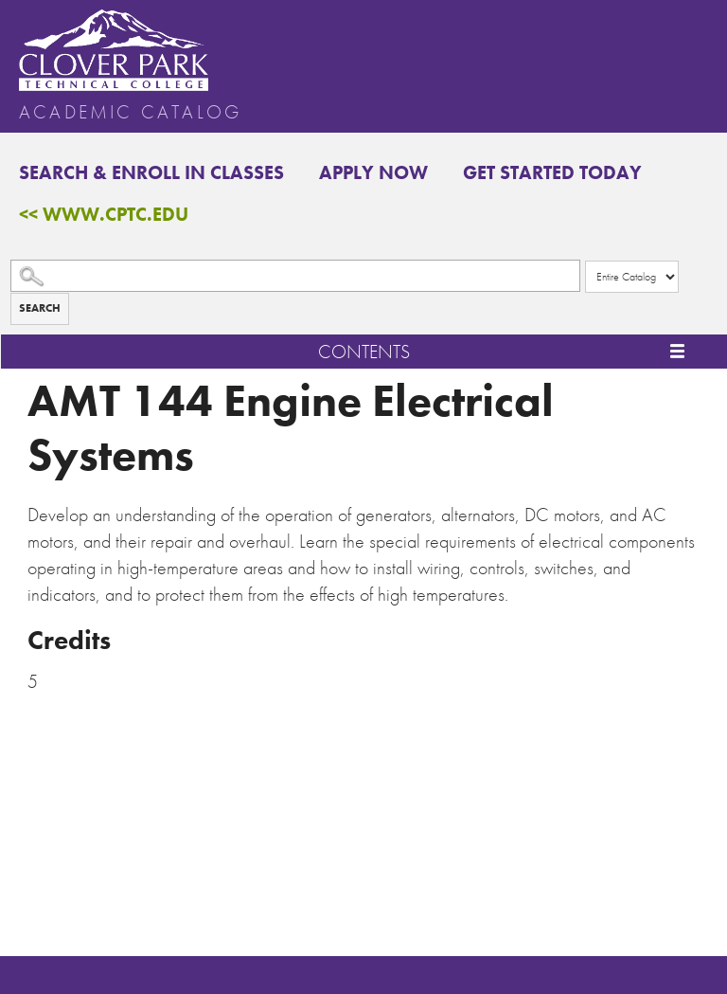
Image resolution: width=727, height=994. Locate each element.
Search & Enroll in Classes (151, 172)
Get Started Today (552, 172)
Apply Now (373, 172)
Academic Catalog (130, 111)
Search (40, 308)
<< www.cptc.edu (103, 214)
